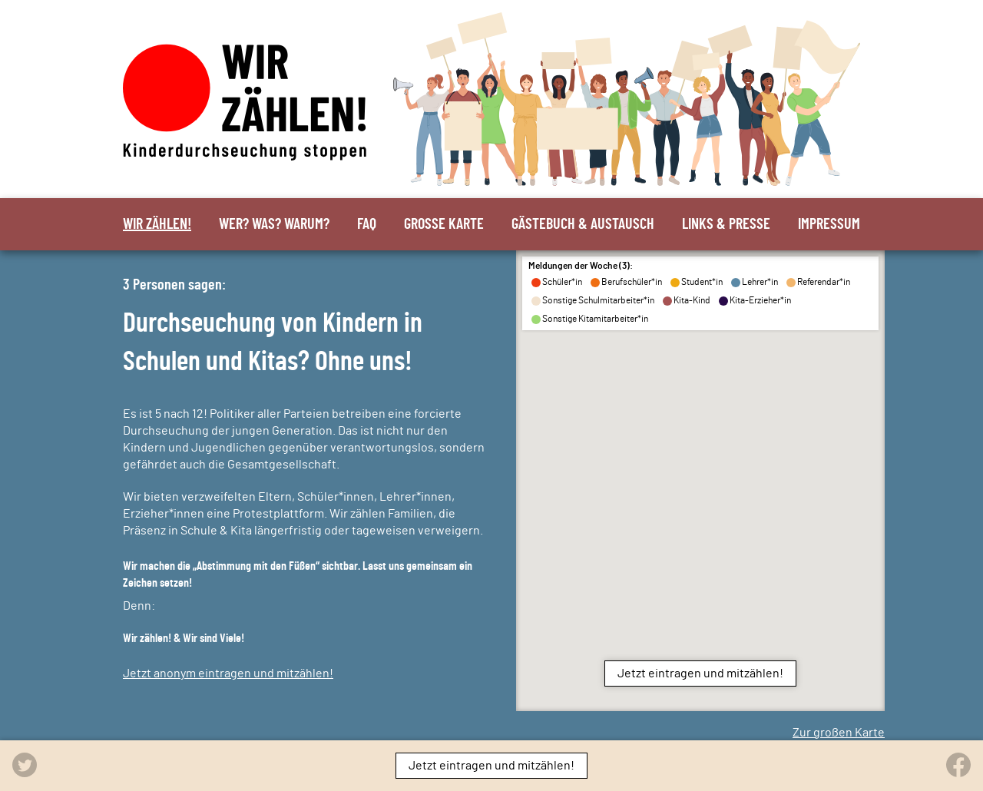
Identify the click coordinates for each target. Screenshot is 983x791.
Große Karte (444, 224)
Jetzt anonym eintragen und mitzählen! (228, 673)
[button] (804, 402)
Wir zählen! (157, 224)
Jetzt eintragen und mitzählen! (700, 673)
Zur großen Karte (839, 732)
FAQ (366, 224)
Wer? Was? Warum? (274, 224)
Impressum (829, 224)
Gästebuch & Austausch (582, 224)
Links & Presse (726, 224)
